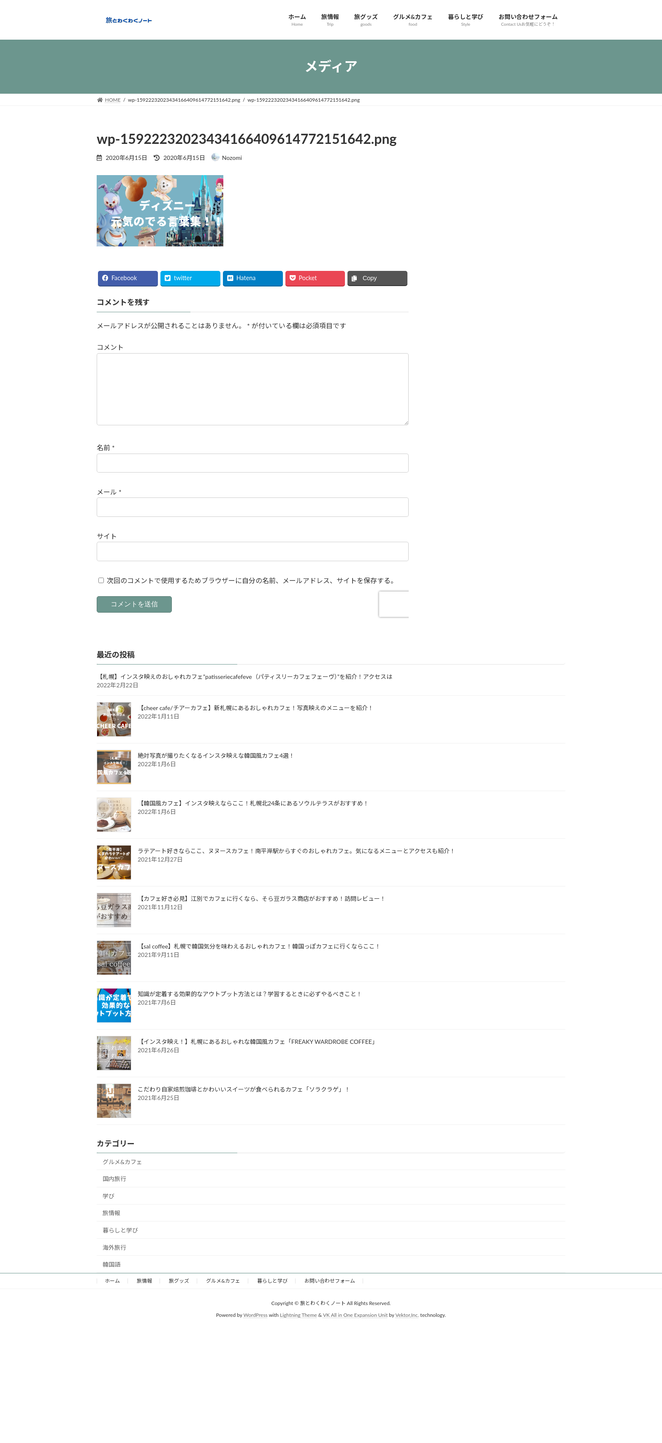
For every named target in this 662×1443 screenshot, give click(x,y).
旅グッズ (179, 1294)
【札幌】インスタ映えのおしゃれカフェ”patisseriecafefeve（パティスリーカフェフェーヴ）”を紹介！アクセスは (244, 690)
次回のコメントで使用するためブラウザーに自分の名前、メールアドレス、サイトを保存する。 (252, 593)
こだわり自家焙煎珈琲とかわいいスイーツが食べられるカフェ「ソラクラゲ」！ (244, 1102)
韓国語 (111, 1277)
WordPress (256, 1328)
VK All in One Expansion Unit (355, 1328)
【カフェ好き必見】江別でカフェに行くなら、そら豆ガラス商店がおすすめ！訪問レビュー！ (262, 912)
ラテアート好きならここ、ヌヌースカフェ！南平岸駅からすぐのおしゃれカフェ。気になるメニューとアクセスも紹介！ (297, 864)
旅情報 (111, 1226)
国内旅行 (114, 1192)
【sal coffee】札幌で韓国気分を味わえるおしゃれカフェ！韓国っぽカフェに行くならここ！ (259, 959)
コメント (110, 347)
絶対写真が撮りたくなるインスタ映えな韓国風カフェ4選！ (216, 769)
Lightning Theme (298, 1328)
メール (109, 505)
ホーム (112, 1294)
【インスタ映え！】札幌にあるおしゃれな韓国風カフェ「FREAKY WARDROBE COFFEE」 (258, 1055)
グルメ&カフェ (122, 1175)
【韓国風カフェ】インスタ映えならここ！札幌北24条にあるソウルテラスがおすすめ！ (253, 816)
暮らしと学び (120, 1243)
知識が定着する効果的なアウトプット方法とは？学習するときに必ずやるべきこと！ (250, 1007)
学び (108, 1209)
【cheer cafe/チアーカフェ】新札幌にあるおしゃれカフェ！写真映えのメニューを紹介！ (256, 721)
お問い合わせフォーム (329, 1294)
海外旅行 (114, 1261)
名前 (106, 461)
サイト (107, 549)
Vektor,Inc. (407, 1328)
